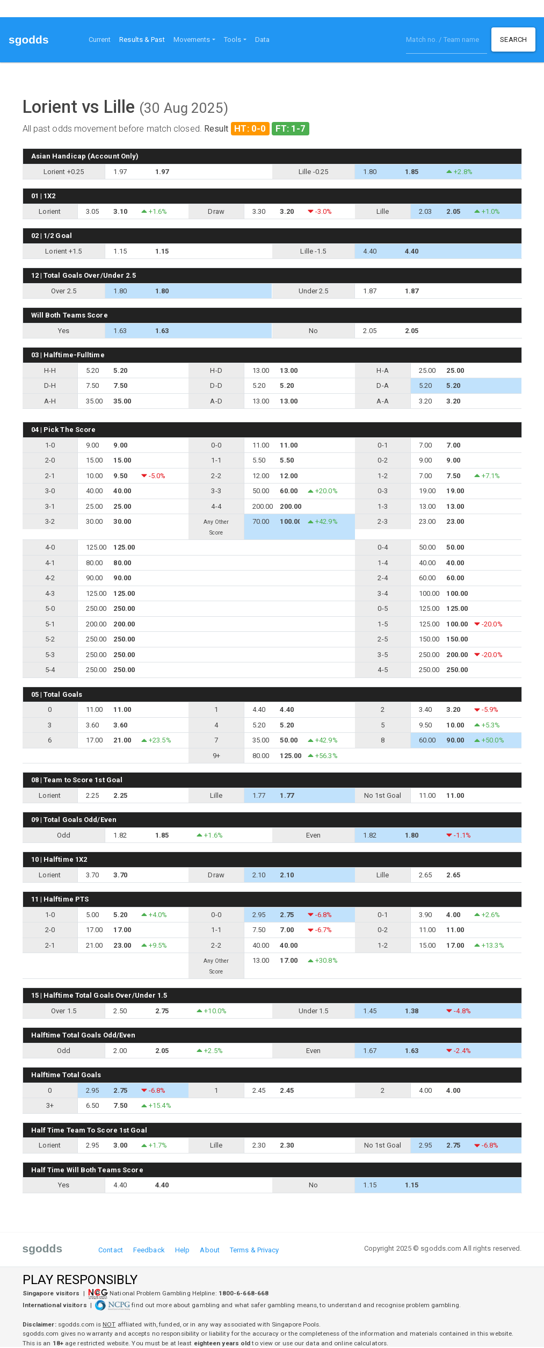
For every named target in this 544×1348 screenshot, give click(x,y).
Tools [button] (233, 39)
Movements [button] (192, 39)
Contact (110, 1250)
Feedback (149, 1250)
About (210, 1250)
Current (100, 39)
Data (262, 39)
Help (182, 1250)
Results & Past (144, 39)
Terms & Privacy (254, 1250)
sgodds (29, 39)
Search (513, 39)
